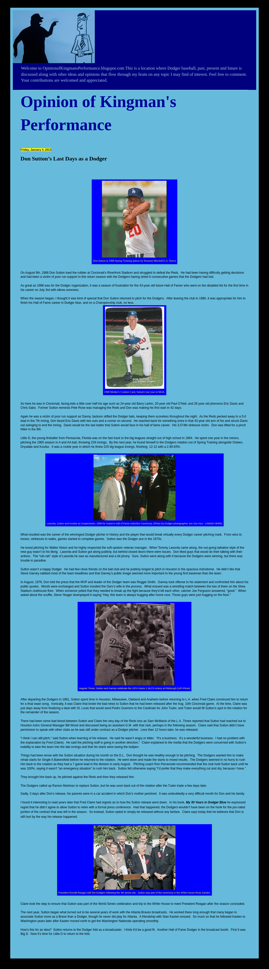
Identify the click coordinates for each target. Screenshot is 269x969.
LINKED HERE (213, 523)
